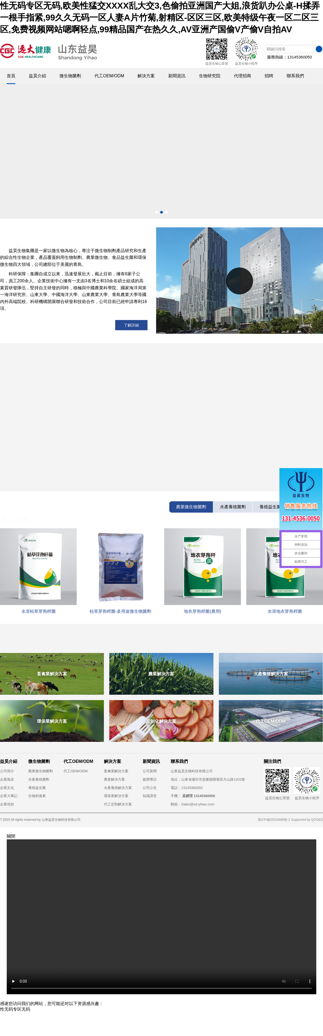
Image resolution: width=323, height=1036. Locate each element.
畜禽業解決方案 (116, 771)
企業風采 (7, 779)
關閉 (11, 836)
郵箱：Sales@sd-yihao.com (192, 804)
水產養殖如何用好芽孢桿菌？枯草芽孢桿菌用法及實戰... (226, 464)
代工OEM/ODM (76, 771)
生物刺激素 (37, 796)
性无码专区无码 (15, 1009)
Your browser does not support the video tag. (161, 916)
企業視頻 (7, 804)
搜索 (319, 49)
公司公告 (150, 788)
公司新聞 (150, 771)
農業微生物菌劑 (40, 771)
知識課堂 (150, 796)
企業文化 (7, 788)
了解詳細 (131, 325)
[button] (156, 212)
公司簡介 (7, 771)
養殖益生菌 (37, 788)
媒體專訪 (150, 779)
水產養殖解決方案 (118, 788)
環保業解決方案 (116, 796)
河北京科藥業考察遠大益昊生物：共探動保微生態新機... (226, 474)
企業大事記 (8, 796)
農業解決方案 (114, 779)
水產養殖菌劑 (38, 779)
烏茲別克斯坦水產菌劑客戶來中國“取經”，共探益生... (223, 485)
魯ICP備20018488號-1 (274, 820)
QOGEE (317, 820)
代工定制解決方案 (118, 804)
